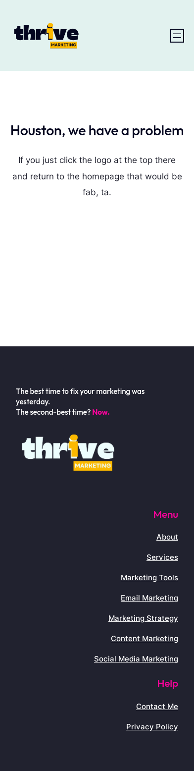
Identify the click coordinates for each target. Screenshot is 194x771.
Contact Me (157, 706)
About (167, 537)
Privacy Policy (152, 726)
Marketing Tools (149, 577)
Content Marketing (144, 638)
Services (162, 557)
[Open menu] (177, 36)
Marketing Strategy (143, 618)
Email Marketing (149, 598)
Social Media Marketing (136, 658)
